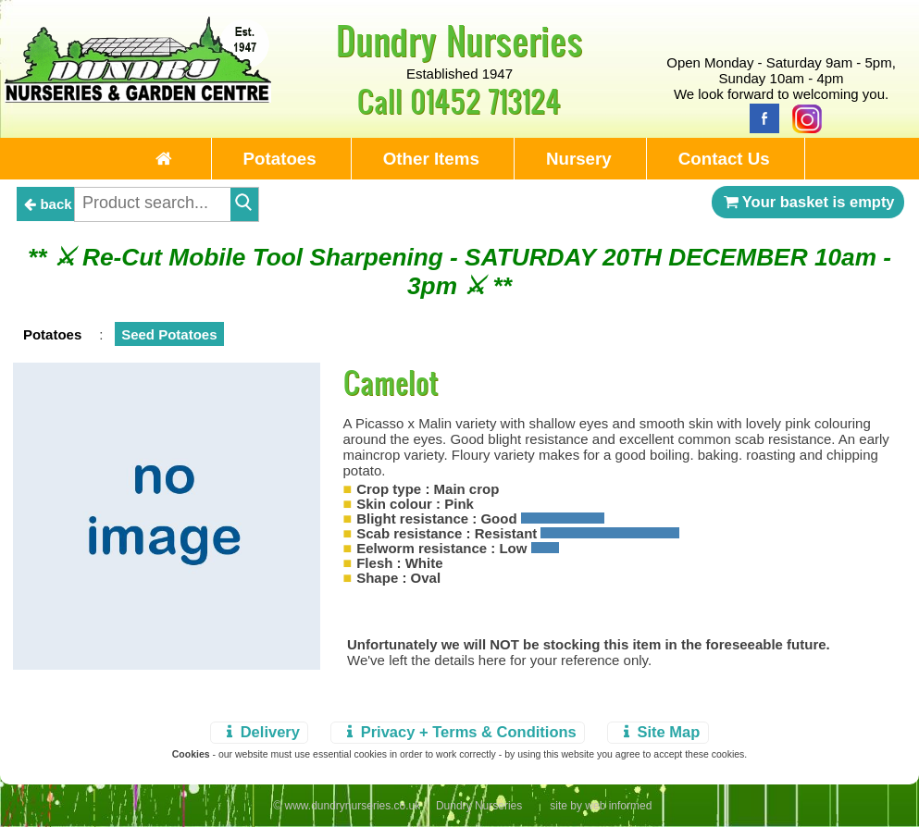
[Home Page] (138, 97)
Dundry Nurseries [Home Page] (459, 40)
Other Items (431, 158)
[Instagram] (802, 117)
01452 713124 (485, 100)
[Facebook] (759, 117)
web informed (618, 805)
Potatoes (280, 158)
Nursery (579, 158)
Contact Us (724, 158)
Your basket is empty (808, 201)
